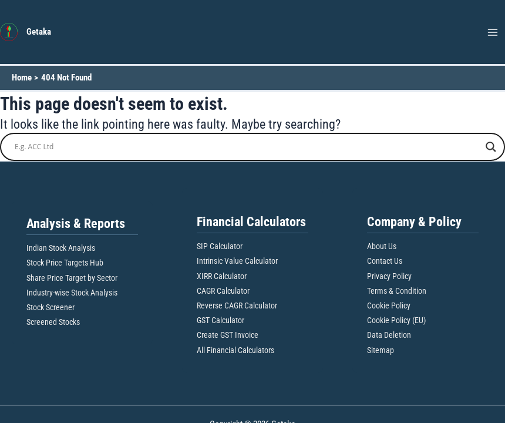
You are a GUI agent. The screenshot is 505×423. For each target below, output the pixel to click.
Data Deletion (389, 335)
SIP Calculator (220, 246)
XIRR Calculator (222, 276)
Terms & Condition (396, 291)
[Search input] (247, 147)
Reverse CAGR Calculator (237, 305)
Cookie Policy (388, 305)
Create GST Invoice (227, 335)
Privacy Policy (389, 276)
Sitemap (380, 350)
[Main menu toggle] (492, 32)
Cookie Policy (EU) (396, 320)
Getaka (38, 31)
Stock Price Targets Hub (64, 262)
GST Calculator (220, 320)
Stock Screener (50, 307)
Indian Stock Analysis (60, 248)
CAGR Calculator (223, 291)
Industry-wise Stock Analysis (71, 292)
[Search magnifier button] (491, 147)
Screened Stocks (53, 322)
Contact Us (384, 261)
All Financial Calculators (235, 350)
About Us (381, 246)
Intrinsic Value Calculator (237, 261)
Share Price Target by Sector (71, 278)
